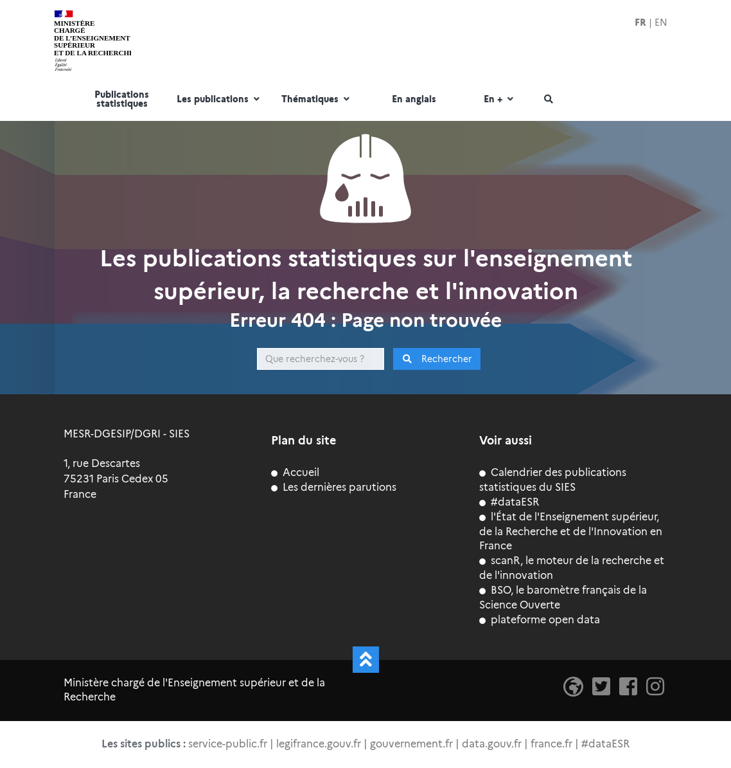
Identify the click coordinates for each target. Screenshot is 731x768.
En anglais (414, 100)
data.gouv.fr (492, 744)
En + (500, 100)
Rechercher (437, 359)
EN (661, 22)
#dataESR (509, 502)
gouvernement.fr (411, 744)
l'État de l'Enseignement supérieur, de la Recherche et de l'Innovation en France (570, 532)
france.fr (551, 744)
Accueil (295, 472)
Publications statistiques (121, 99)
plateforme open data (539, 620)
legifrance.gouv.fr (318, 744)
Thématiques (317, 100)
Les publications (220, 100)
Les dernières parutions (333, 487)
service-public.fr (227, 744)
